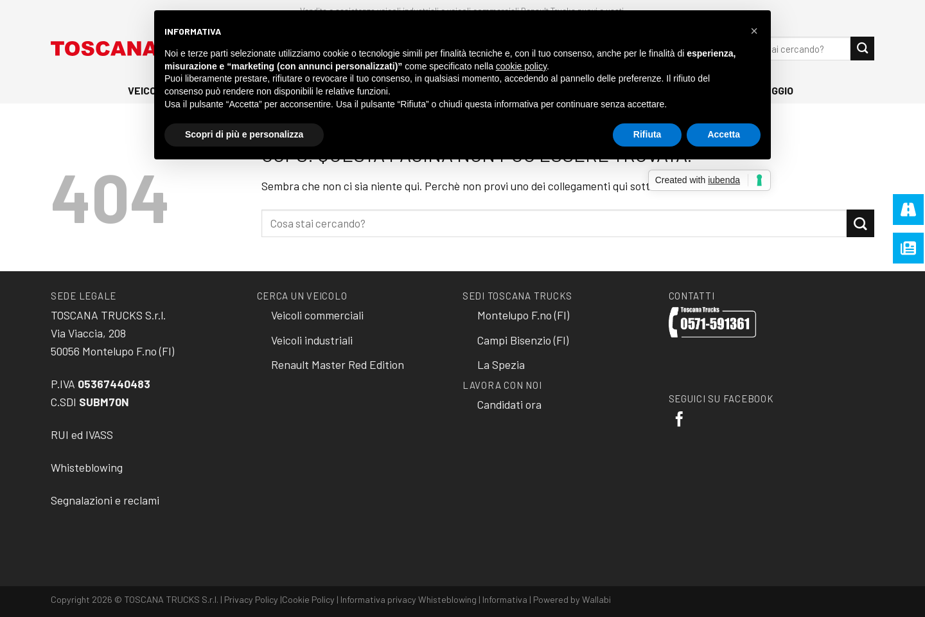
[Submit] (862, 48)
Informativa (504, 599)
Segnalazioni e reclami (105, 500)
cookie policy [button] (521, 66)
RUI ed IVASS (82, 434)
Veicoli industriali (312, 340)
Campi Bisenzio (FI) (522, 340)
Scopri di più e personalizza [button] (244, 134)
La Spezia (501, 364)
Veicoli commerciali (317, 315)
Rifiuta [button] (647, 134)
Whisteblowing (87, 467)
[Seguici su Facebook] (679, 420)
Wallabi (596, 599)
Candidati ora (509, 404)
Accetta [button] (723, 134)
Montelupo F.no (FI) (523, 315)
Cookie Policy (308, 599)
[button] (754, 31)
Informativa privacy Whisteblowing (408, 599)
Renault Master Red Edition (337, 364)
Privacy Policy (251, 599)
